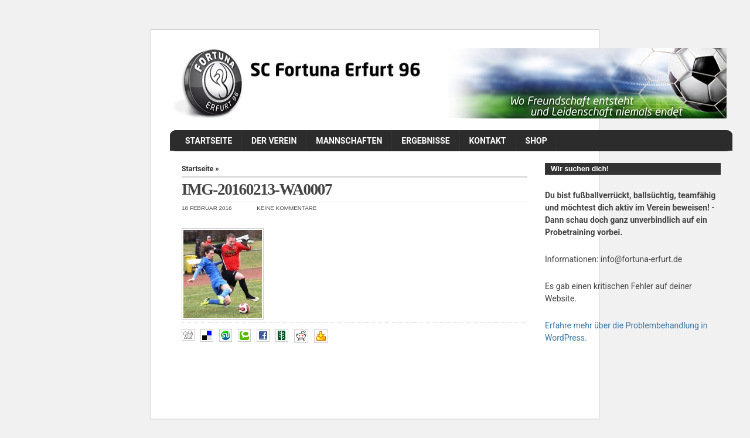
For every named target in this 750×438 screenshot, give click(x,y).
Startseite (208, 140)
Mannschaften (349, 140)
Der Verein (273, 140)
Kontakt (487, 140)
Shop (536, 140)
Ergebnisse (425, 140)
